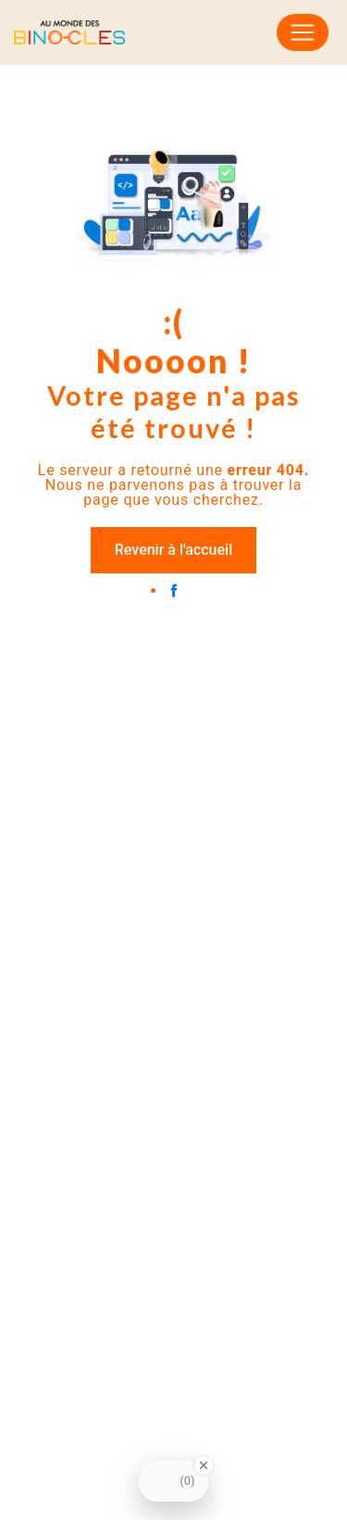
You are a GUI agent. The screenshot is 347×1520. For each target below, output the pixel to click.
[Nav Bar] (302, 32)
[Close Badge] (203, 1465)
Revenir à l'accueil (173, 550)
